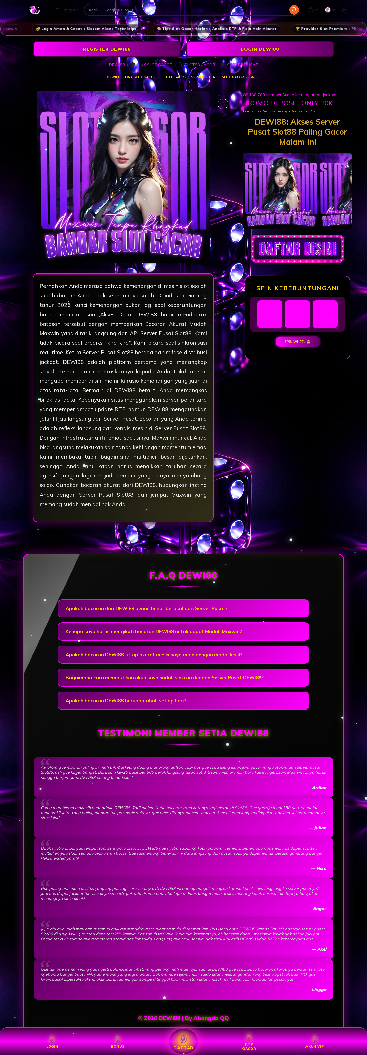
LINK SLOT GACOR (140, 77)
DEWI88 (113, 77)
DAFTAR (183, 1041)
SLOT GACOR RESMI (239, 77)
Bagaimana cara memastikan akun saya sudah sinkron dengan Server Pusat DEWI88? (165, 678)
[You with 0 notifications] (330, 10)
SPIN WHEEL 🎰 (297, 342)
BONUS (118, 1041)
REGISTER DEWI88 (107, 49)
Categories (67, 10)
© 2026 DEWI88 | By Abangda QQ (183, 1018)
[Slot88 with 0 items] (344, 10)
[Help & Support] (313, 10)
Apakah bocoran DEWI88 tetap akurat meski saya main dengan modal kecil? (154, 655)
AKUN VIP (314, 1041)
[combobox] (186, 10)
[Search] (294, 10)
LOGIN (52, 1041)
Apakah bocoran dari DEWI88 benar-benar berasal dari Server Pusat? (146, 608)
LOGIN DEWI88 (260, 49)
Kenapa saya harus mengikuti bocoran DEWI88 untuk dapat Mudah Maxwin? (154, 631)
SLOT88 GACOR (173, 77)
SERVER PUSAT (204, 77)
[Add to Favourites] (223, 104)
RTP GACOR (249, 1042)
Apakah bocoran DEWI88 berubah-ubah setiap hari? (126, 701)
